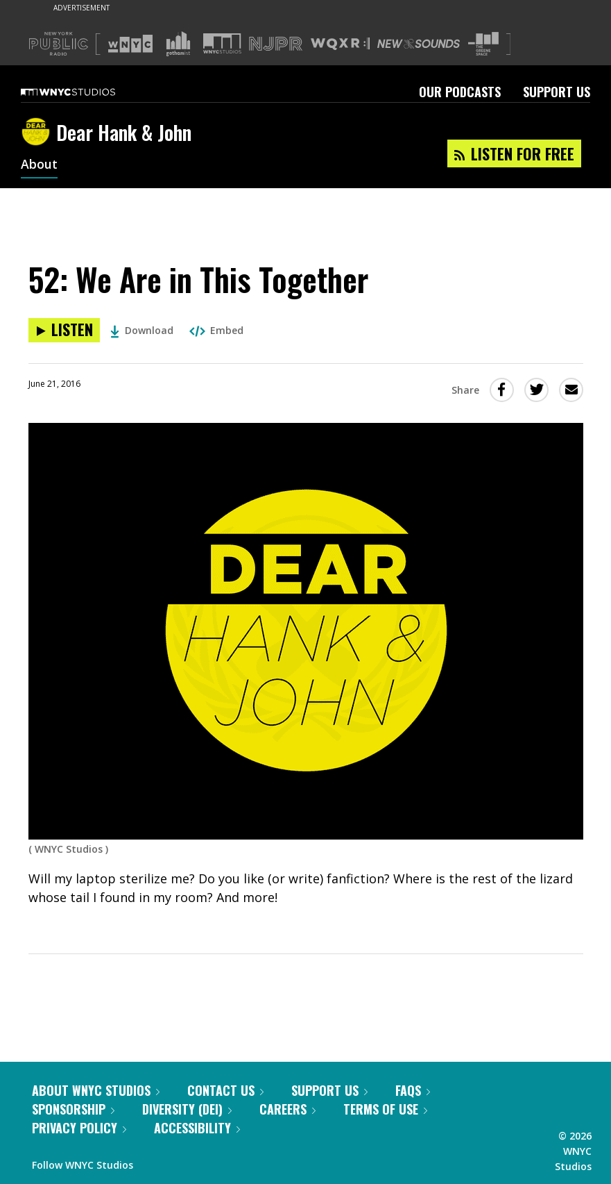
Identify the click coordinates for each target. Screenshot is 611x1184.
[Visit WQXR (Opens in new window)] (340, 44)
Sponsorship (73, 1109)
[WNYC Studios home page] (85, 91)
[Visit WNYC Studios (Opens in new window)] (222, 43)
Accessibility (197, 1128)
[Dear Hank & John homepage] (38, 133)
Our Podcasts (460, 92)
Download (141, 330)
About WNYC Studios (96, 1090)
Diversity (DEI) (187, 1109)
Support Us (556, 92)
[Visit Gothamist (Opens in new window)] (178, 43)
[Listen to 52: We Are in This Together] (64, 330)
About (39, 165)
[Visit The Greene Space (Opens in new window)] (483, 44)
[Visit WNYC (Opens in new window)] (130, 44)
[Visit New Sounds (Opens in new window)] (418, 44)
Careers (287, 1109)
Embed (216, 330)
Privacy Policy (79, 1128)
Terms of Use (385, 1109)
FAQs (412, 1090)
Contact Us (225, 1090)
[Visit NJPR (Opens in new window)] (275, 44)
